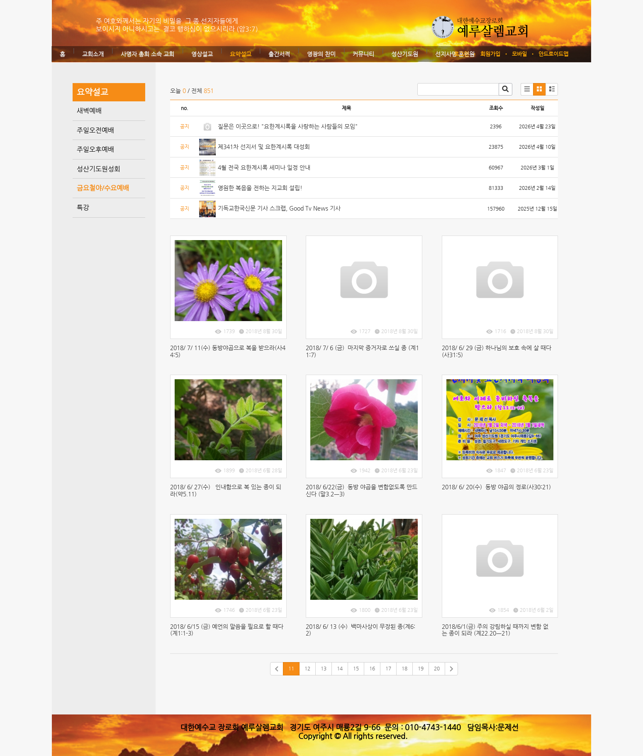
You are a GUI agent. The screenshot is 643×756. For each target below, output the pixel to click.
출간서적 (279, 54)
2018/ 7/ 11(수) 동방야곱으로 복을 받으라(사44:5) (227, 351)
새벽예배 (89, 111)
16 (372, 668)
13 (323, 668)
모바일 (519, 54)
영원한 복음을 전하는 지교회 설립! (260, 187)
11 (291, 668)
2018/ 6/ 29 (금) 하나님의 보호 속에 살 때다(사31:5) (496, 351)
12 (307, 668)
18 (404, 668)
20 (437, 668)
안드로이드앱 (553, 54)
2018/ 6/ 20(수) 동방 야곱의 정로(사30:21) (497, 487)
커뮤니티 (363, 54)
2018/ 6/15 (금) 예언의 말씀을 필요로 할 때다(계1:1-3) (226, 630)
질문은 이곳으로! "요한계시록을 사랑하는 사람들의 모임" (288, 126)
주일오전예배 (95, 130)
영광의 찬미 (321, 54)
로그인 (461, 54)
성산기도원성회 (98, 169)
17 (388, 668)
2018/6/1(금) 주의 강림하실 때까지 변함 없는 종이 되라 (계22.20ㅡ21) (495, 630)
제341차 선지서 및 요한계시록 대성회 (264, 146)
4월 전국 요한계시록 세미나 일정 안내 (264, 167)
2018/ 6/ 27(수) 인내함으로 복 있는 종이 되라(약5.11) (225, 490)
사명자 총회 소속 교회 (147, 54)
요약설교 (240, 54)
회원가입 (490, 54)
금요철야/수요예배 (103, 188)
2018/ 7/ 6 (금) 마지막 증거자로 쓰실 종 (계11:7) (362, 351)
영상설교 (202, 54)
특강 (83, 207)
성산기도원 (404, 54)
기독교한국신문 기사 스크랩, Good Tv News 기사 (279, 208)
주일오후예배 (95, 149)
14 (340, 668)
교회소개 (93, 54)
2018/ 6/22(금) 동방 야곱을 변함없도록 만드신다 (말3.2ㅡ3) (361, 490)
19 (421, 668)
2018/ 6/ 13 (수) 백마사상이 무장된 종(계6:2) (360, 630)
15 (356, 668)
